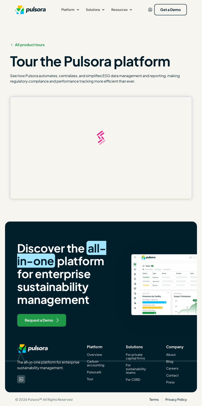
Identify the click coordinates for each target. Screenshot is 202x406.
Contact (172, 375)
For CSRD (133, 379)
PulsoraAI (94, 372)
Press (170, 382)
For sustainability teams (136, 368)
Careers (172, 368)
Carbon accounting (95, 363)
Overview (94, 354)
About (171, 354)
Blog (169, 361)
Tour (90, 379)
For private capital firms (135, 356)
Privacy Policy (176, 399)
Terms (154, 399)
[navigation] (30, 9)
